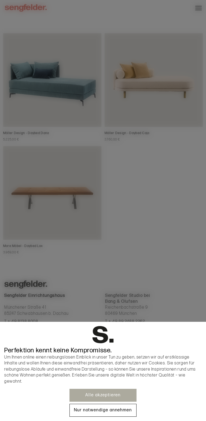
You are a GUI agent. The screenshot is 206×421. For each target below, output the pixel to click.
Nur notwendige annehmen (103, 410)
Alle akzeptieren (103, 395)
